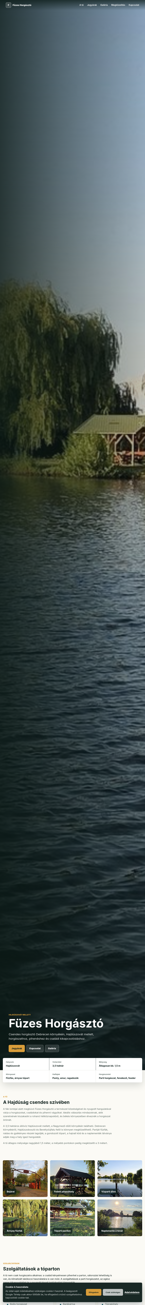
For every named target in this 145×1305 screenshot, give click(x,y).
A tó (81, 5)
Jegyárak (92, 5)
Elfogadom (94, 1292)
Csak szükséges (113, 1292)
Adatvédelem (131, 1292)
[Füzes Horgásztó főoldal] (18, 5)
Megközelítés (118, 5)
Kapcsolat (134, 5)
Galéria (104, 5)
